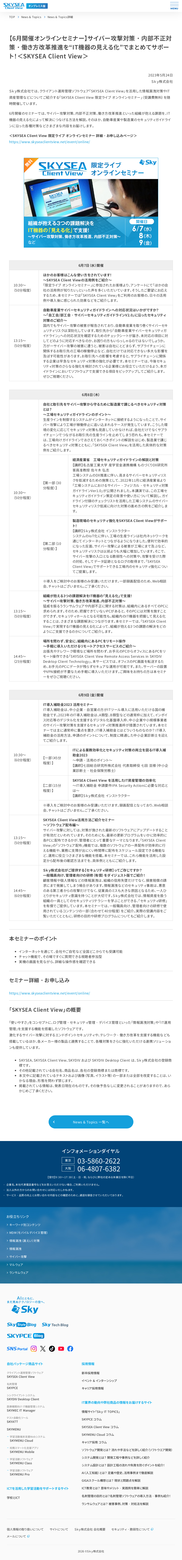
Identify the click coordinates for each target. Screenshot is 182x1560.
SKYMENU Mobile (40, 1450)
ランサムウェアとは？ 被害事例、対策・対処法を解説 (115, 1504)
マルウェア (16, 1264)
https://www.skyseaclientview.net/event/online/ (49, 141)
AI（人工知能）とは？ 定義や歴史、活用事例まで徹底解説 (117, 1473)
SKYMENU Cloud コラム (98, 1434)
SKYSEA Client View (39, 1375)
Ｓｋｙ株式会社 (95, 1551)
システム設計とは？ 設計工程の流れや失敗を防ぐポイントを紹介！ (123, 1465)
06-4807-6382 (98, 1168)
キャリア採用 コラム (94, 1442)
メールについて (18, 1536)
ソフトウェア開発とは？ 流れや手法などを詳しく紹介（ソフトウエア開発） (127, 1450)
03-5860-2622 (98, 1160)
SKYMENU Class (40, 1461)
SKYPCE (39, 1386)
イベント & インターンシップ (99, 1380)
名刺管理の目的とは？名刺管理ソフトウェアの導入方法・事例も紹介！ (126, 1496)
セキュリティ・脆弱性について (132, 1529)
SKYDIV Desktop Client (39, 1397)
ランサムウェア (18, 1272)
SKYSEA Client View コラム (100, 1427)
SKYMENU (14, 1429)
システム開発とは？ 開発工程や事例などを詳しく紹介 (116, 1457)
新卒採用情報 (90, 1373)
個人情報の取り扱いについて (25, 1529)
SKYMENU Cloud (40, 1439)
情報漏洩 (15, 1249)
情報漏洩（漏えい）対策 (24, 1240)
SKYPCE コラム (92, 1419)
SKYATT (39, 1420)
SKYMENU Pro (40, 1472)
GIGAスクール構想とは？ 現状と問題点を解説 (111, 1480)
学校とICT (13, 1497)
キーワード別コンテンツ (24, 1225)
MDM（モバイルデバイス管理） (28, 1232)
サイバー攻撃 (18, 1256)
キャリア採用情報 (93, 1388)
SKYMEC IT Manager (39, 1408)
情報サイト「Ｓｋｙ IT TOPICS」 (101, 1411)
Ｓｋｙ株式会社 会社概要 (89, 1529)
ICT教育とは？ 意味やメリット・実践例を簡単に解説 (115, 1488)
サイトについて (59, 1529)
